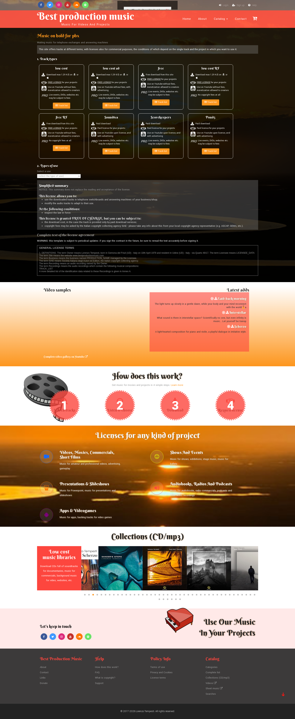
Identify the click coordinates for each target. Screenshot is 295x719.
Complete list (213, 672)
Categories (211, 667)
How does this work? (107, 667)
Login (223, 5)
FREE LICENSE (54, 82)
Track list (61, 105)
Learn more (177, 385)
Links (43, 677)
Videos (211, 683)
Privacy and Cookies (161, 672)
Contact (241, 19)
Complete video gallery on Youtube (66, 356)
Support (99, 683)
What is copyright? (105, 677)
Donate (44, 683)
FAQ (97, 672)
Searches (211, 694)
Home (186, 19)
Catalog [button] (221, 19)
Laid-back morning (232, 298)
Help (252, 5)
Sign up (238, 5)
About (202, 19)
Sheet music (214, 688)
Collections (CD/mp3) (218, 677)
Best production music (85, 18)
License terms (158, 677)
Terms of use (157, 667)
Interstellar (237, 312)
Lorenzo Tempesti (145, 711)
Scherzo (240, 326)
